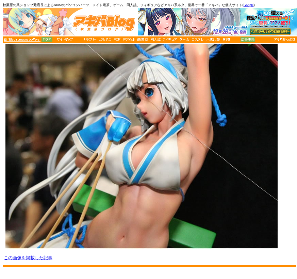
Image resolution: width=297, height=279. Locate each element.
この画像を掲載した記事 (28, 257)
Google (248, 5)
